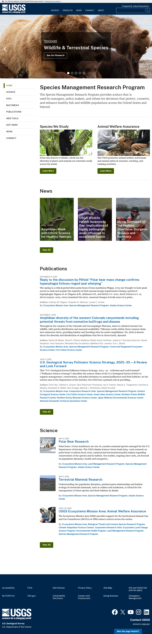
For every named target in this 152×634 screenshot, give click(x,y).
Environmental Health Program (91, 531)
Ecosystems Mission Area (55, 305)
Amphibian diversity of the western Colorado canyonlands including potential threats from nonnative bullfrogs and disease (89, 319)
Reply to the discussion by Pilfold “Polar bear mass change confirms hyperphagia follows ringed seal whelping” (89, 281)
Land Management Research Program (106, 464)
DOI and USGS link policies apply (138, 589)
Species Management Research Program (89, 305)
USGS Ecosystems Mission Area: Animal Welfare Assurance (102, 511)
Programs (50, 41)
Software (12, 125)
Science (55, 10)
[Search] (147, 10)
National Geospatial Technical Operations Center (63, 401)
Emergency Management (135, 597)
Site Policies (59, 588)
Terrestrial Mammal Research (80, 479)
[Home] (13, 12)
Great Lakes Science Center (107, 394)
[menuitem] (55, 8)
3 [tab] (76, 73)
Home (9, 85)
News (79, 10)
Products (67, 10)
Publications (13, 112)
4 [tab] (80, 73)
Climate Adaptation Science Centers (76, 527)
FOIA (29, 588)
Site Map (107, 588)
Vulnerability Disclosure (59, 597)
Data (9, 98)
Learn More (48, 171)
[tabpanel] (76, 46)
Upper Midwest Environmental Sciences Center (120, 397)
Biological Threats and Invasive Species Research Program (116, 524)
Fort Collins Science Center (69, 350)
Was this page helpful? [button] (128, 631)
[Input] (133, 10)
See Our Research (55, 55)
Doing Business (110, 596)
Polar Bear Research (74, 441)
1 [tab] (68, 73)
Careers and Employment (84, 597)
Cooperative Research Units (82, 391)
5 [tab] (84, 73)
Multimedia (12, 105)
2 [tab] (72, 73)
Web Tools (12, 118)
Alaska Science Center (121, 305)
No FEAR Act (8, 596)
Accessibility (8, 588)
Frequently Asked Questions (135, 6)
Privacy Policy (85, 588)
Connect (89, 10)
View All (46, 250)
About (101, 10)
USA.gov (31, 596)
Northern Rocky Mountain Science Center (77, 397)
